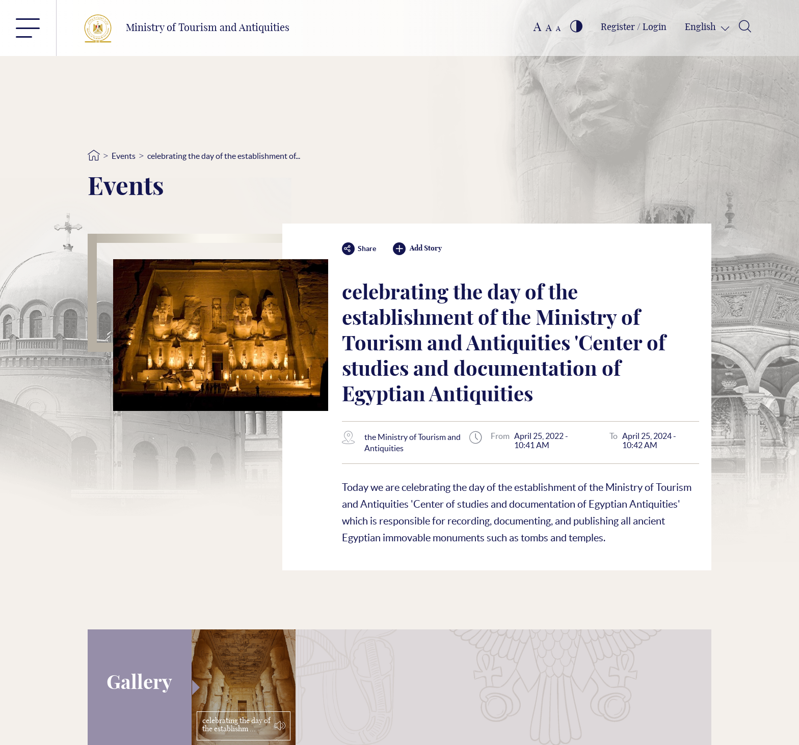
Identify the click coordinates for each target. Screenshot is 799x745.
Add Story (417, 248)
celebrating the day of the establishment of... (223, 155)
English (701, 27)
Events (124, 155)
